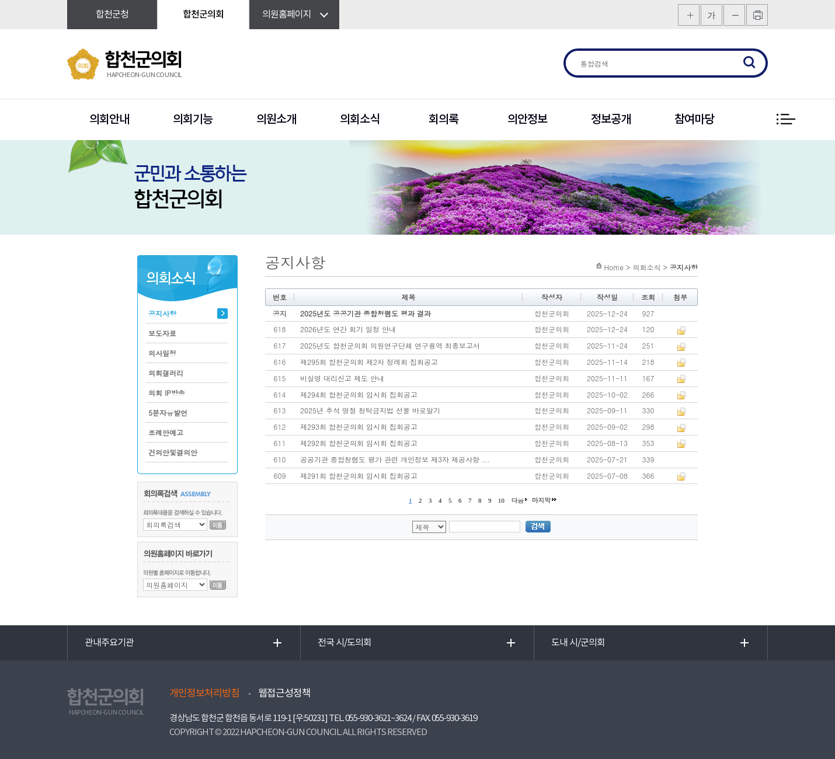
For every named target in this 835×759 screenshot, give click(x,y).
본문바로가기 (0, 0)
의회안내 (109, 120)
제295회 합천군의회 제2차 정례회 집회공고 (369, 362)
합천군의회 (203, 14)
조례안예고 (165, 432)
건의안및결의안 (172, 452)
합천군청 (112, 14)
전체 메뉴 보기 (785, 119)
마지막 (541, 500)
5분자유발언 (167, 412)
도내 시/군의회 (578, 643)
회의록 (443, 120)
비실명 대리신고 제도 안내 (342, 378)
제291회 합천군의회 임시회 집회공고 (359, 476)
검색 (749, 63)
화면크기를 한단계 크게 (689, 15)
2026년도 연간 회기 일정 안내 (348, 329)
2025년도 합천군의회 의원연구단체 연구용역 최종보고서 (390, 345)
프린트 (757, 15)
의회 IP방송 (166, 393)
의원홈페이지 (286, 14)
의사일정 (162, 353)
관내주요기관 (109, 643)
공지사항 (162, 313)
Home (614, 267)
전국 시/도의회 (344, 643)
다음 (517, 500)
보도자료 (162, 333)
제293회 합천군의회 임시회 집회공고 (359, 426)
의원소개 (276, 120)
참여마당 (694, 120)
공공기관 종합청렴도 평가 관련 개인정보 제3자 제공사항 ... (395, 459)
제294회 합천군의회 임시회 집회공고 (359, 394)
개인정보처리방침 (204, 693)
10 (501, 500)
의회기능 (193, 120)
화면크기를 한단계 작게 (734, 15)
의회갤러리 (165, 373)
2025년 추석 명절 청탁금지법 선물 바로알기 (370, 410)
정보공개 (611, 120)
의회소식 (360, 120)
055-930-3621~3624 (378, 718)
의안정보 (527, 120)
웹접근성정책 (284, 693)
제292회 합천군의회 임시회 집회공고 (359, 443)
